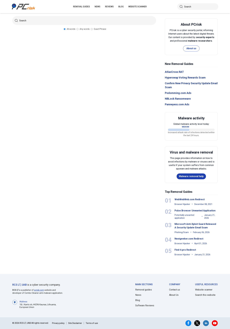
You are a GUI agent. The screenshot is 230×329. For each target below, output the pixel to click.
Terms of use (92, 323)
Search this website (205, 295)
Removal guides (81, 6)
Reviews (109, 6)
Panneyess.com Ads (177, 104)
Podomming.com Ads (178, 92)
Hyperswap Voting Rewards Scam (185, 77)
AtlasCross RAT (174, 71)
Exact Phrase (100, 29)
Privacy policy (58, 323)
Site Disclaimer (75, 323)
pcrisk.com (39, 290)
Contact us (174, 289)
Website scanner (203, 289)
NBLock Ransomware (178, 98)
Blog (121, 6)
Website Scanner (137, 6)
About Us (174, 295)
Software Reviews (144, 305)
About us (191, 48)
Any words (85, 29)
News (97, 6)
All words (71, 29)
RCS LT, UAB (19, 284)
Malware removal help (191, 176)
